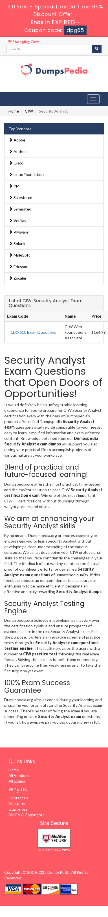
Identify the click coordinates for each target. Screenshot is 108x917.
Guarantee (18, 809)
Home (13, 111)
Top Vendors (19, 128)
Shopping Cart (23, 42)
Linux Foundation (26, 174)
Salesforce (20, 197)
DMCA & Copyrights (26, 814)
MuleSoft (19, 255)
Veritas (17, 220)
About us (16, 803)
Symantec (20, 209)
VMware (18, 232)
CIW (29, 111)
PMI (15, 186)
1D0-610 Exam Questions (33, 332)
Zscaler (18, 278)
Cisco (16, 163)
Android (18, 151)
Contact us (18, 797)
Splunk (17, 243)
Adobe (17, 140)
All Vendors (18, 775)
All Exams (16, 781)
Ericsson (18, 266)
